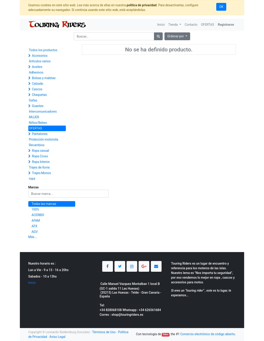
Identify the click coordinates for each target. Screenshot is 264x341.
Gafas (33, 100)
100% (35, 209)
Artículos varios (40, 61)
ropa (32, 178)
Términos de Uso (104, 332)
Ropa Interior (41, 162)
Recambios (37, 145)
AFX (34, 226)
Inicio (32, 282)
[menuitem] (160, 25)
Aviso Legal (58, 337)
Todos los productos (43, 50)
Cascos (37, 89)
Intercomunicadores (43, 111)
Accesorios (40, 55)
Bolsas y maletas (44, 78)
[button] (177, 36)
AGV (35, 232)
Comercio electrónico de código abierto (207, 334)
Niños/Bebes (38, 122)
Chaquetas (39, 95)
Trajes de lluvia (39, 167)
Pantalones (40, 134)
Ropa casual (40, 150)
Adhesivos (36, 72)
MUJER (34, 117)
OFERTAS (35, 128)
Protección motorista (43, 139)
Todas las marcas (44, 204)
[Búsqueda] (158, 36)
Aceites (37, 67)
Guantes (38, 106)
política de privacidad (141, 5)
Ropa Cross (40, 156)
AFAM (36, 220)
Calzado (37, 83)
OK (221, 6)
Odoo (165, 334)
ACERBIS (38, 215)
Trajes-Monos (41, 173)
